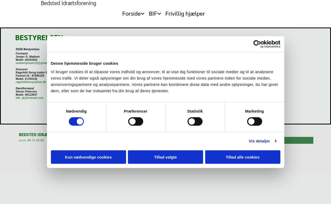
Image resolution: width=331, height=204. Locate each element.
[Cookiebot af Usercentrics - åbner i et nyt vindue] (257, 44)
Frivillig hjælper (185, 13)
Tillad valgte (165, 157)
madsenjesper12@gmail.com (35, 62)
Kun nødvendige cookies (88, 157)
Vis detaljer (259, 141)
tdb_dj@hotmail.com (30, 97)
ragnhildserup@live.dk (31, 82)
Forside (131, 13)
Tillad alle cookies (243, 157)
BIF (153, 13)
